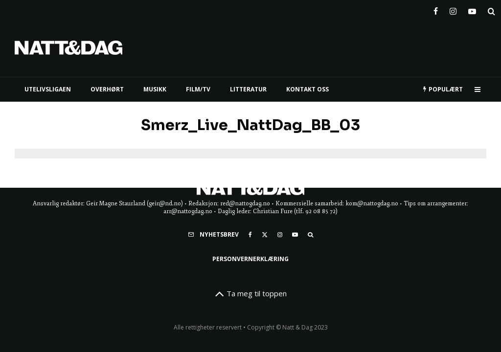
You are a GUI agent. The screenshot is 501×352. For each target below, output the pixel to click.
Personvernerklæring (250, 259)
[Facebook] (436, 9)
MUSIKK (154, 89)
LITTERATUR (248, 89)
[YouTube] (472, 9)
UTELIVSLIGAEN (47, 89)
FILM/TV (198, 89)
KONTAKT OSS (307, 89)
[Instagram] (453, 9)
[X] (265, 235)
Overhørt (107, 89)
